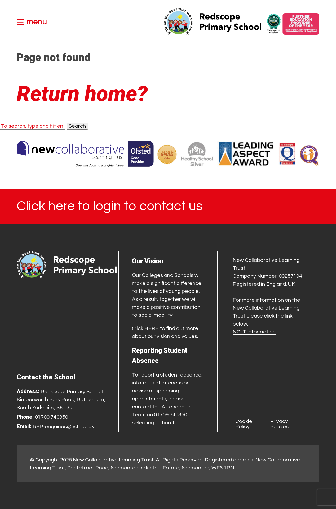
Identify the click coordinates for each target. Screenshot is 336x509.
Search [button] (77, 126)
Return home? (82, 93)
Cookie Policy (243, 424)
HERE (151, 328)
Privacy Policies (279, 424)
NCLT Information (254, 332)
